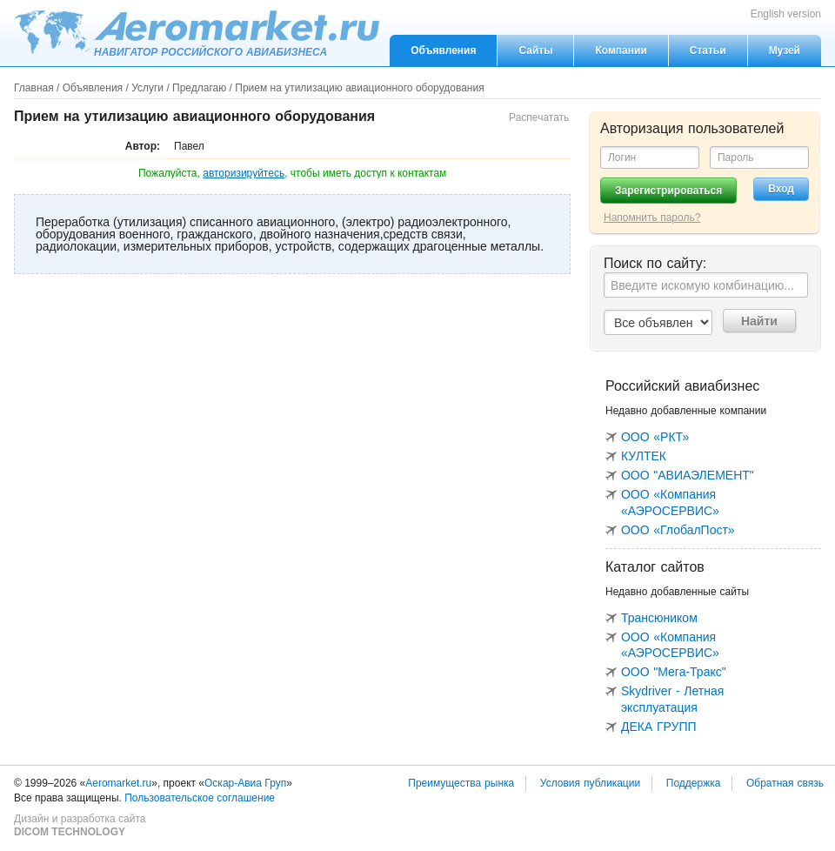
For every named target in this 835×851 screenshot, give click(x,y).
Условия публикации (590, 783)
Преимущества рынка (461, 783)
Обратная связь (785, 783)
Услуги (147, 88)
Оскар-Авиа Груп (245, 783)
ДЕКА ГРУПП (659, 727)
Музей (784, 50)
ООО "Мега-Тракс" (673, 672)
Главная (34, 88)
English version (786, 14)
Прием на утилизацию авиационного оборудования (359, 88)
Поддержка (693, 783)
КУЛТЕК (643, 456)
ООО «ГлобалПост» (678, 530)
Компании (620, 50)
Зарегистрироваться (668, 190)
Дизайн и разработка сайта (79, 826)
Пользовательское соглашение (199, 798)
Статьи (708, 50)
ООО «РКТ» (655, 437)
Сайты (535, 50)
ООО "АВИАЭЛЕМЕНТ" (687, 475)
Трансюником (659, 618)
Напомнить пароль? (652, 217)
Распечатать (539, 117)
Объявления (443, 50)
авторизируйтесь (243, 173)
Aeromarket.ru (196, 32)
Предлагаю (199, 88)
